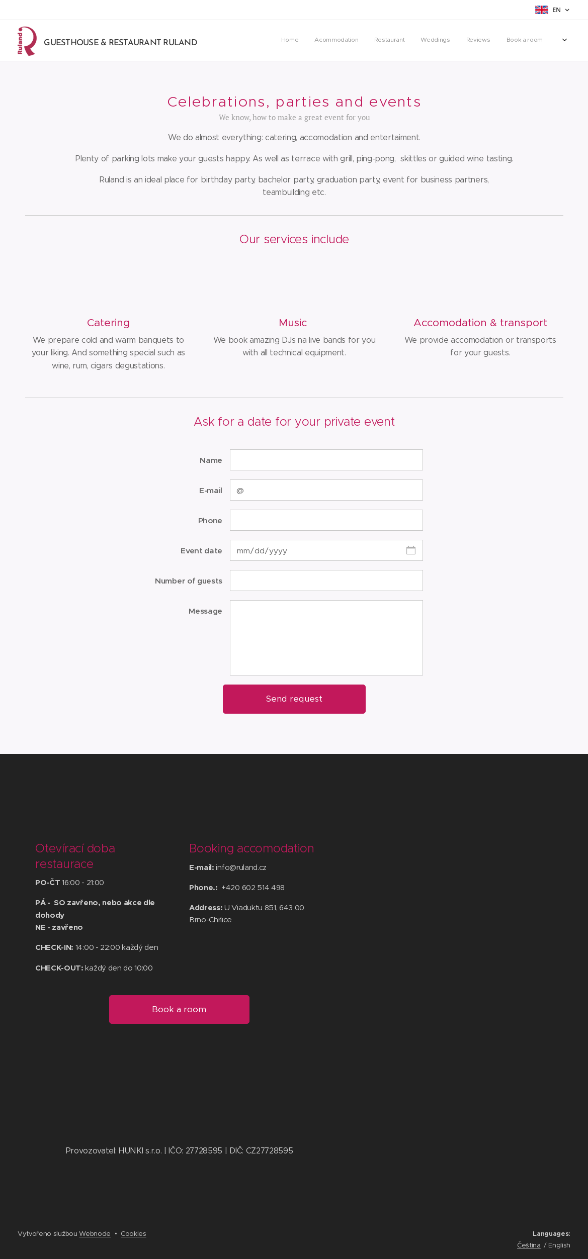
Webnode (95, 1233)
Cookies (133, 1233)
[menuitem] (460, 40)
